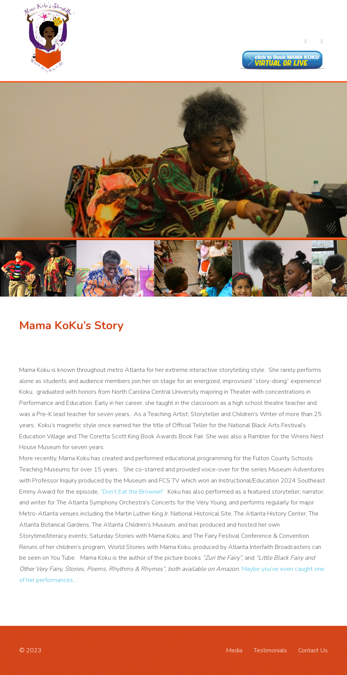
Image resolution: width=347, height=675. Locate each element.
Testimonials (270, 650)
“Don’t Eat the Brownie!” (133, 492)
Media (234, 650)
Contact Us (313, 650)
